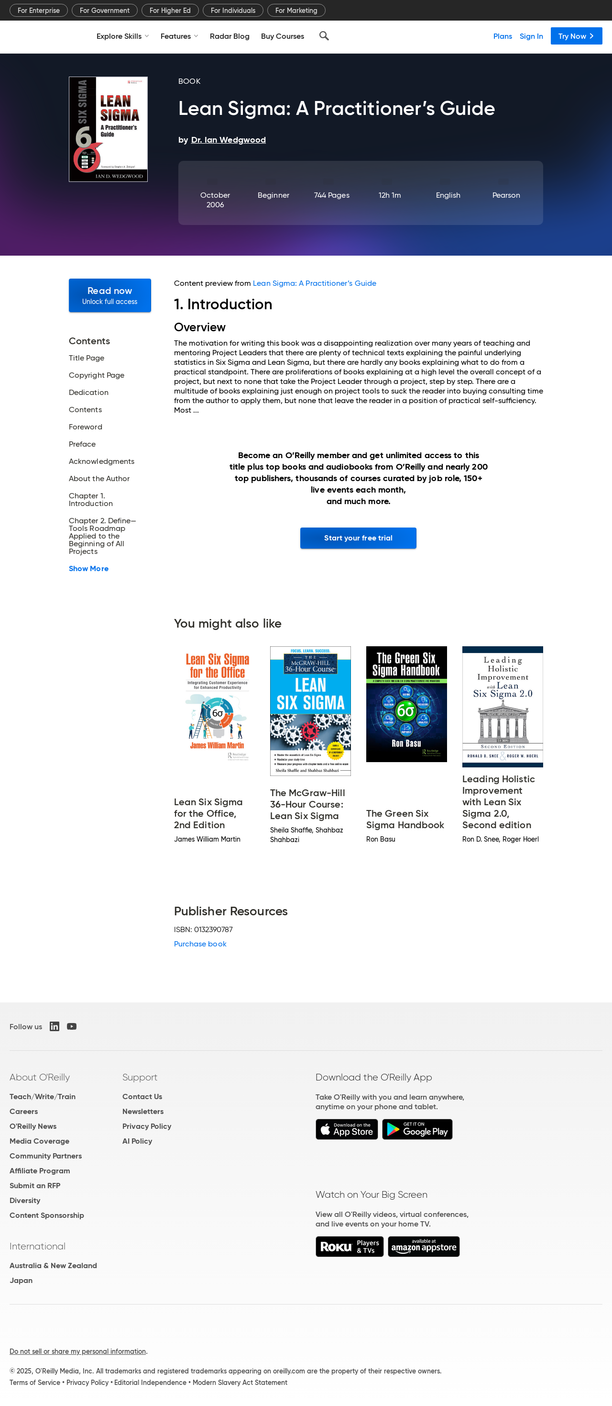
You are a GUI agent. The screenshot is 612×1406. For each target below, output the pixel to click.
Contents (85, 410)
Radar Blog (230, 36)
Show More (89, 569)
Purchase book (200, 943)
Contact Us (142, 1096)
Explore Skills (123, 36)
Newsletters (143, 1111)
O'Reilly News (33, 1126)
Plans (502, 36)
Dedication (89, 392)
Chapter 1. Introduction (91, 499)
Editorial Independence (150, 1382)
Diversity (25, 1200)
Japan (21, 1280)
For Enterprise (39, 10)
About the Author (99, 479)
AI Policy (137, 1141)
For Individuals (233, 10)
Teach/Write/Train (43, 1096)
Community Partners (46, 1156)
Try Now (576, 36)
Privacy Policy (146, 1126)
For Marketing (296, 10)
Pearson (506, 195)
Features (179, 36)
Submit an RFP (35, 1186)
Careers (24, 1111)
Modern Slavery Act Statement (240, 1382)
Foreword (85, 427)
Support (140, 1077)
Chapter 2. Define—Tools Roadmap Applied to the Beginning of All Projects (102, 536)
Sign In (531, 36)
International (38, 1246)
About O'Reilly (40, 1077)
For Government (105, 10)
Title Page (86, 358)
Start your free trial (358, 538)
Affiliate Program (40, 1171)
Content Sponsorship (47, 1215)
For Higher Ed (170, 10)
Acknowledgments (101, 461)
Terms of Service (35, 1382)
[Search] (324, 36)
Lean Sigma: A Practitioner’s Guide (314, 283)
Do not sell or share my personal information (78, 1351)
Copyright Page (96, 375)
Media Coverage (39, 1141)
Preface (82, 444)
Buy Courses (282, 36)
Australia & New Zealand (53, 1265)
